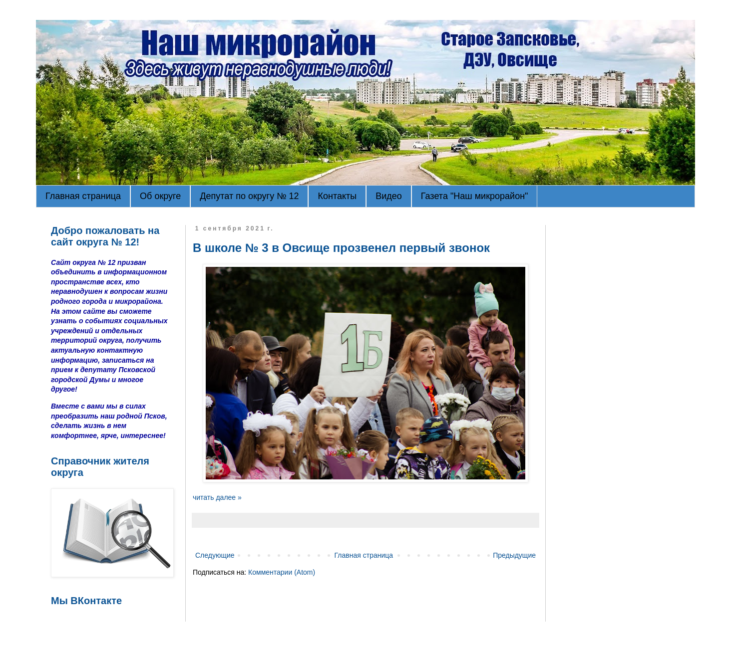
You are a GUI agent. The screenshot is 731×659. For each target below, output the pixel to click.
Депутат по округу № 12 (249, 196)
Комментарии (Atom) (281, 572)
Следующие (215, 555)
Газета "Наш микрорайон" (474, 196)
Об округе (160, 196)
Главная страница (83, 196)
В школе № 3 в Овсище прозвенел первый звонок (341, 247)
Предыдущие (514, 555)
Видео (388, 196)
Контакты (337, 196)
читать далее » (217, 497)
